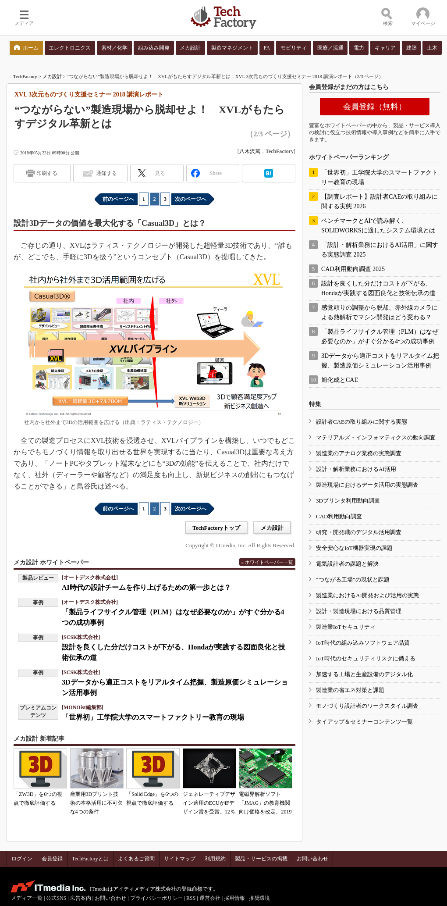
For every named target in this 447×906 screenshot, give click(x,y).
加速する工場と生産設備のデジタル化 (364, 674)
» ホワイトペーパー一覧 (267, 562)
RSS (190, 898)
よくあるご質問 (136, 859)
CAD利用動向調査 (339, 516)
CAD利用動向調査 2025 (353, 269)
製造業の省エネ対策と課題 (350, 690)
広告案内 (80, 898)
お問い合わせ (312, 859)
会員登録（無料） (374, 106)
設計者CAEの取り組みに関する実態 (361, 421)
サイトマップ (179, 859)
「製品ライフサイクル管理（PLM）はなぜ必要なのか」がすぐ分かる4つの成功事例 (379, 336)
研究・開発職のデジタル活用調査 (358, 532)
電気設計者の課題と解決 (347, 563)
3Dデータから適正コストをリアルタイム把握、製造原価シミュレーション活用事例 (380, 361)
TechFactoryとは (90, 859)
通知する (106, 173)
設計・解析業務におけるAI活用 (356, 469)
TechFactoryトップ (216, 527)
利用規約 (215, 859)
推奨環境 (259, 898)
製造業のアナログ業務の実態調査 (358, 453)
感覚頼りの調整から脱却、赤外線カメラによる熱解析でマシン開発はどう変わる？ (379, 312)
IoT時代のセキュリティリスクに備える (365, 658)
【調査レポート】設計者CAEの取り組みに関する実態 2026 (379, 201)
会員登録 (52, 859)
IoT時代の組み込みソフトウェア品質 (363, 642)
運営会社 (209, 898)
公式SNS (56, 898)
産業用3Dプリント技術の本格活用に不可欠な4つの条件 (96, 803)
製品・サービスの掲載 (261, 859)
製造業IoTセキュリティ (346, 627)
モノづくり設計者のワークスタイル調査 (367, 706)
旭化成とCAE (339, 380)
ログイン (21, 859)
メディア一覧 (27, 898)
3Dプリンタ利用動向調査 (348, 500)
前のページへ (118, 199)
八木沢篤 (249, 151)
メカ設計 (52, 76)
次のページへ (190, 199)
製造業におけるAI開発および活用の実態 (367, 595)
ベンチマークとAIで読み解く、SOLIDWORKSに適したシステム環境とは (378, 226)
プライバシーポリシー (156, 898)
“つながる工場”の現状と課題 (353, 579)
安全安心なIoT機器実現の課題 (354, 548)
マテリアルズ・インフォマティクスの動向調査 (376, 437)
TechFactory (25, 76)
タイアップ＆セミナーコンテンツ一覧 (364, 721)
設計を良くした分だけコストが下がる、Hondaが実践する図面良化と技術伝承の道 (378, 288)
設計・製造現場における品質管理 (358, 611)
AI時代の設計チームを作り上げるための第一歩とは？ (146, 587)
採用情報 (234, 898)
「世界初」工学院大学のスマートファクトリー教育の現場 (153, 717)
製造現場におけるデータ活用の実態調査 (367, 485)
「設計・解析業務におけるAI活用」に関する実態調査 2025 (379, 250)
